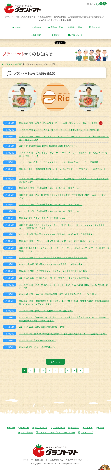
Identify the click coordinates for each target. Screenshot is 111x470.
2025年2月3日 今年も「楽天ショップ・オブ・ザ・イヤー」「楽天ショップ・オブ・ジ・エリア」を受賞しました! (64, 249)
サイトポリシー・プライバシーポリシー (55, 432)
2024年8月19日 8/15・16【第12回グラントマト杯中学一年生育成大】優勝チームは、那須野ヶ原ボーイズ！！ (63, 286)
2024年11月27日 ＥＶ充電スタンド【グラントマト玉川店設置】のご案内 (53, 271)
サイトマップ (85, 432)
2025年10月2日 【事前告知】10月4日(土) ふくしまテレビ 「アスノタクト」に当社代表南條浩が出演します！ (64, 180)
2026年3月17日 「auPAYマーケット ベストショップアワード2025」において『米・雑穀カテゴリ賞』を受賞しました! (64, 138)
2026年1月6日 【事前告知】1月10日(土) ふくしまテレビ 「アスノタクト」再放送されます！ (62, 170)
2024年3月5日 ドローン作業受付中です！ (38, 347)
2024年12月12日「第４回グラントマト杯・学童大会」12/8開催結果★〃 (52, 264)
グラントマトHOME (12, 64)
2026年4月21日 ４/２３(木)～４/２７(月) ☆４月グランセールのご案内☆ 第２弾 (61, 123)
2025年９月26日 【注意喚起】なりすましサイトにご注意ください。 (51, 188)
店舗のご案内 (75, 27)
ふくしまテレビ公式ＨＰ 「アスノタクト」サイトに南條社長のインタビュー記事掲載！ (59, 162)
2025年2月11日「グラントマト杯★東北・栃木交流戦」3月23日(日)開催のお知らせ (56, 241)
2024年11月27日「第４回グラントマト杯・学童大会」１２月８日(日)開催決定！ (55, 278)
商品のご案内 (55, 27)
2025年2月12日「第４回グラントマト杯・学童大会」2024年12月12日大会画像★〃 (57, 234)
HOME (16, 27)
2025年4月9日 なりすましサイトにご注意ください (42, 218)
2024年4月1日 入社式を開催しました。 (37, 340)
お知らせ (36, 27)
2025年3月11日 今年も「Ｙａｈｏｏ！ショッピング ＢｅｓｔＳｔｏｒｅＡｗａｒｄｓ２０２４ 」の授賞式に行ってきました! (61, 226)
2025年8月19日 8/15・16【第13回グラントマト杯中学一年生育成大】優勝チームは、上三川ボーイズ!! (63, 196)
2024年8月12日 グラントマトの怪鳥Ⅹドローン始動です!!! (46, 310)
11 (86, 370)
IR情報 (55, 35)
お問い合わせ (75, 35)
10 (80, 370)
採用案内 (36, 35)
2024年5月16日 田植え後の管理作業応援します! (41, 327)
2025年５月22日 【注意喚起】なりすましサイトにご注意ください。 (51, 211)
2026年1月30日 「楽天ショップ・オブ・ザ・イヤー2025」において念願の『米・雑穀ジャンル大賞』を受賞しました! (63, 154)
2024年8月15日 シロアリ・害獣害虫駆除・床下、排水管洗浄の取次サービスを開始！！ (59, 294)
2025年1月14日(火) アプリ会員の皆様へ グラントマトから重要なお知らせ (53, 257)
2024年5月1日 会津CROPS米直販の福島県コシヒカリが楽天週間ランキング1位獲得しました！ (63, 333)
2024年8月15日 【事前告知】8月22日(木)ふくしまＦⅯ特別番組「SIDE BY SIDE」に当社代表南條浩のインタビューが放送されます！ (64, 302)
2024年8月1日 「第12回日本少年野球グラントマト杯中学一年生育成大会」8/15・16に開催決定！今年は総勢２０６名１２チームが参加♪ (64, 319)
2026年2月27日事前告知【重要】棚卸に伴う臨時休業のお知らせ (48, 146)
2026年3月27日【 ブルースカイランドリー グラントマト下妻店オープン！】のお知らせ (59, 130)
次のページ (55, 362)
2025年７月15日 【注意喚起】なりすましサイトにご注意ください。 (51, 204)
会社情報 (94, 27)
